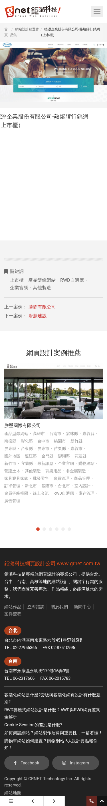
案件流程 (12, 614)
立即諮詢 (36, 606)
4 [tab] (56, 529)
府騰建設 (38, 315)
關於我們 (59, 606)
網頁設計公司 (40, 563)
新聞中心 (82, 606)
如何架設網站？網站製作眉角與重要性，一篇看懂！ (53, 732)
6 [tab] (69, 529)
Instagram (75, 763)
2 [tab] (44, 529)
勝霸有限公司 (42, 307)
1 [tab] (38, 529)
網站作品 (12, 606)
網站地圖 (12, 792)
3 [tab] (50, 529)
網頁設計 (47, 574)
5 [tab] (63, 529)
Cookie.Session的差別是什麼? (33, 724)
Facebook (26, 763)
